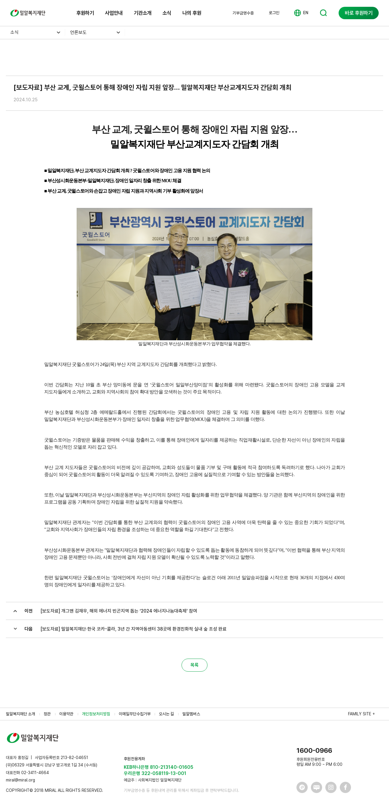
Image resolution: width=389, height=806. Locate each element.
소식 (166, 13)
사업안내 (114, 13)
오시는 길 (166, 713)
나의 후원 (191, 13)
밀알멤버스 (191, 713)
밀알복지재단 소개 (20, 713)
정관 (47, 713)
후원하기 (85, 13)
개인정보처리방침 (96, 713)
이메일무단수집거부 (135, 713)
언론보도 (78, 32)
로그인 (274, 12)
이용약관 (66, 713)
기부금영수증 (243, 13)
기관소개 (142, 13)
